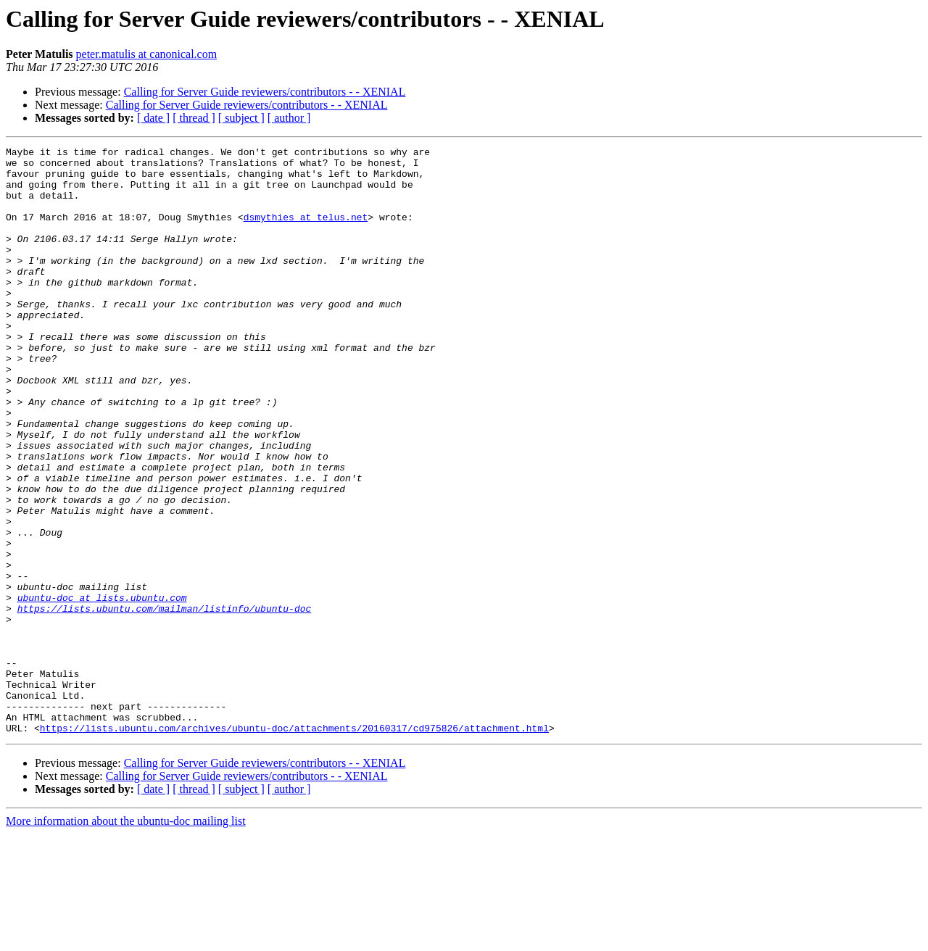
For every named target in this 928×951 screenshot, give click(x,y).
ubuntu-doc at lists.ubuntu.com (102, 688)
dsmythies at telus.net (306, 231)
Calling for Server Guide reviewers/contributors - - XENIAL (265, 92)
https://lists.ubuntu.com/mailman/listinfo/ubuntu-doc (164, 701)
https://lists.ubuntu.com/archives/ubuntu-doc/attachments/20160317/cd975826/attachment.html (294, 845)
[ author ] (289, 118)
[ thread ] (194, 118)
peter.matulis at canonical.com (147, 54)
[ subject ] (241, 118)
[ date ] (153, 118)
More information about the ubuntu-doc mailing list (126, 938)
